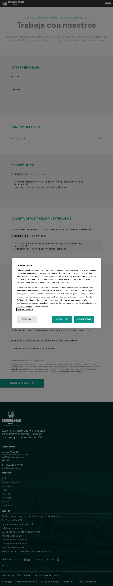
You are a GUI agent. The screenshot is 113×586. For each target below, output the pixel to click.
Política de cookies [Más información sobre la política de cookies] (25, 309)
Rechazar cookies (84, 319)
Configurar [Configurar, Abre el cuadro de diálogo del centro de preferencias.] (26, 319)
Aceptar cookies (62, 319)
